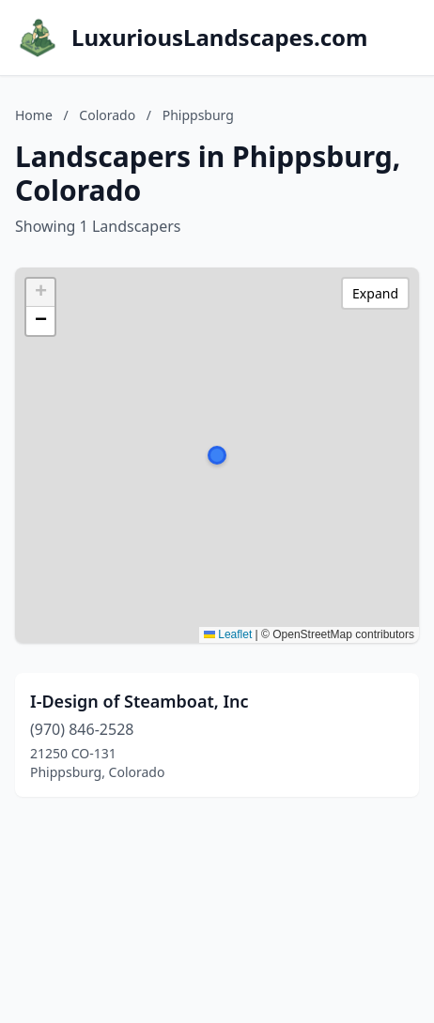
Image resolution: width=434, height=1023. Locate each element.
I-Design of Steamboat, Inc (139, 701)
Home (34, 115)
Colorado (107, 115)
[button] (217, 455)
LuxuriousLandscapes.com (219, 38)
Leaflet (228, 634)
